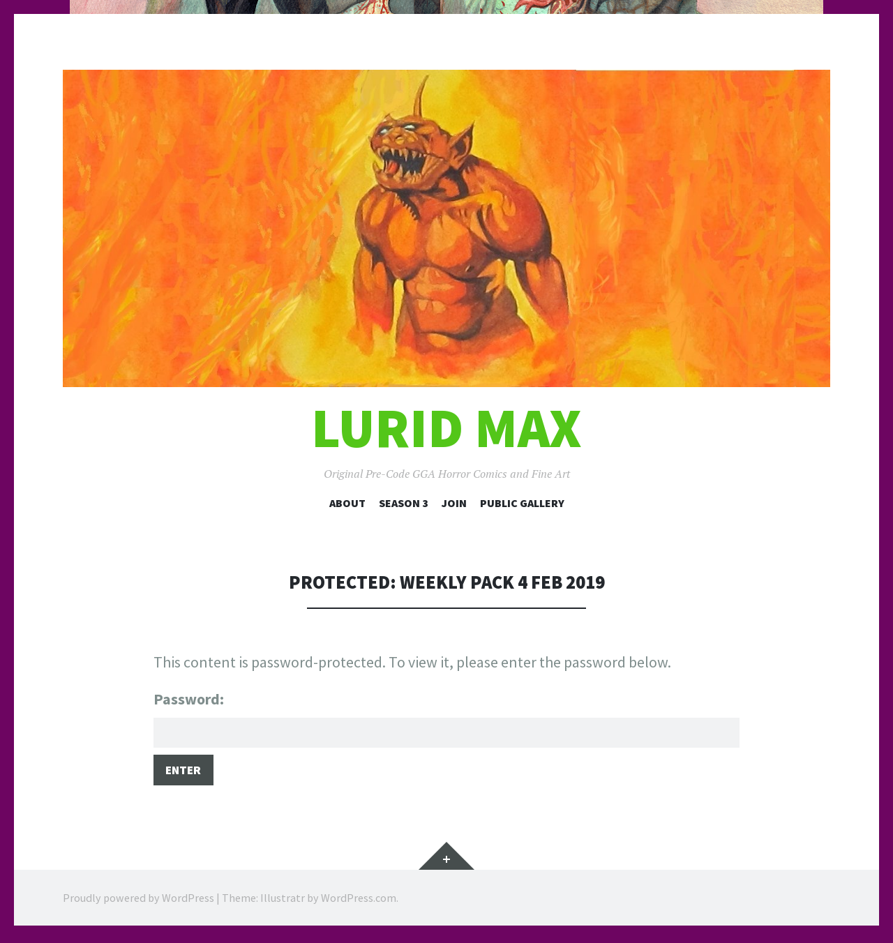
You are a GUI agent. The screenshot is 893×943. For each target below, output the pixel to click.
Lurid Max (446, 428)
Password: (446, 719)
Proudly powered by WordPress (138, 901)
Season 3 (403, 503)
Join (454, 503)
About (347, 503)
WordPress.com (358, 901)
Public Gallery (522, 503)
